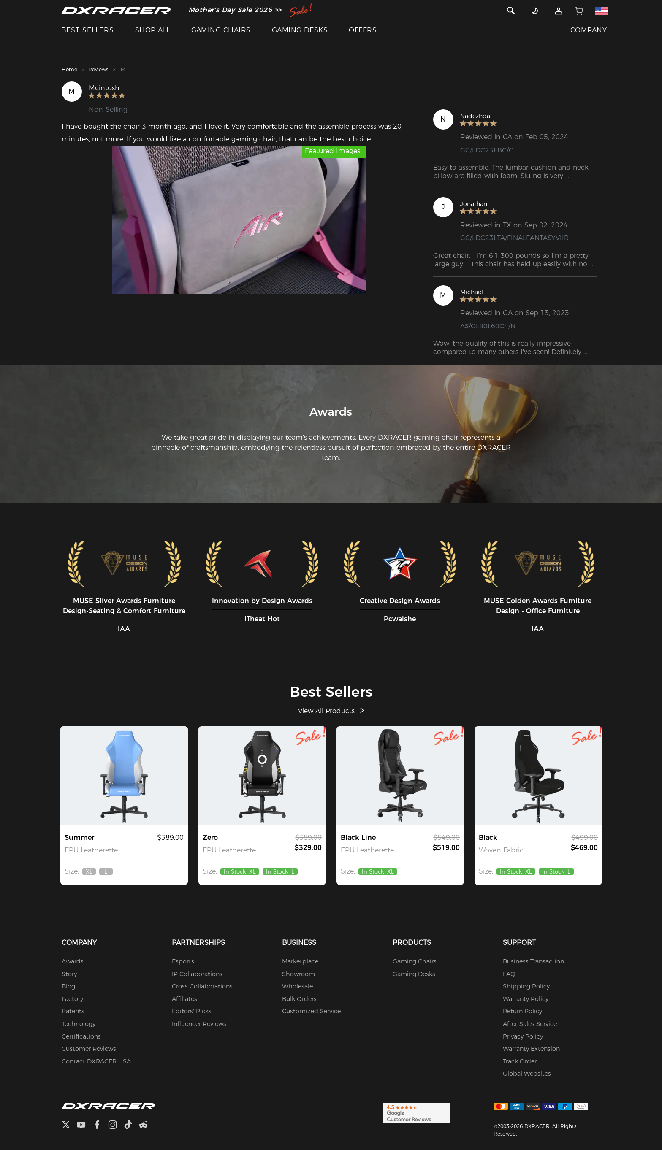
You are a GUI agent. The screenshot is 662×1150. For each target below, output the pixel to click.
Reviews (98, 69)
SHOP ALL (152, 30)
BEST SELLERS (87, 30)
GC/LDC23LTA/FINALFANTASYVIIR (515, 238)
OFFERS (363, 30)
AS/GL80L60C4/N (488, 326)
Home (69, 69)
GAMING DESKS (300, 30)
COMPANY (588, 30)
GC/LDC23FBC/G (487, 150)
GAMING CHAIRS (221, 30)
